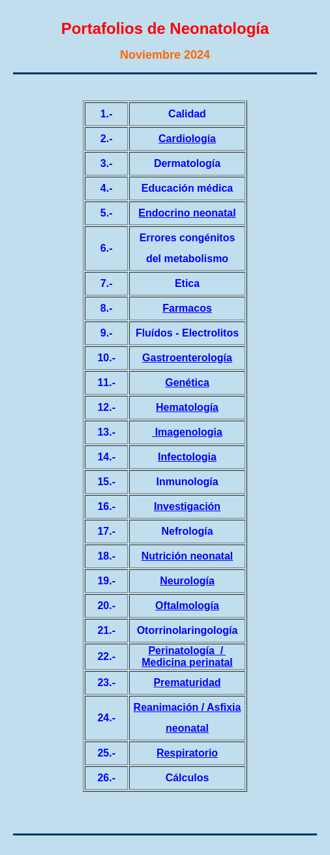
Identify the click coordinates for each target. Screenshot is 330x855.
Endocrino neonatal (186, 212)
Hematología (187, 407)
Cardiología (187, 138)
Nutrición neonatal (187, 556)
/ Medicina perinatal (187, 656)
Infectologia (187, 456)
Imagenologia (187, 432)
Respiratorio (187, 752)
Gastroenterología (187, 357)
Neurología (187, 580)
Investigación (187, 506)
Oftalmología (187, 605)
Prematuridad (186, 682)
